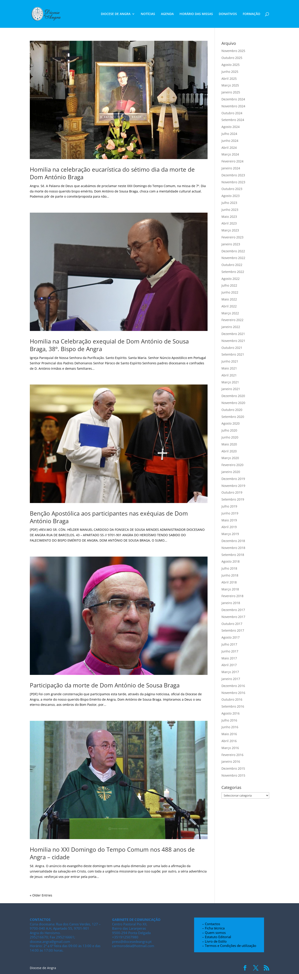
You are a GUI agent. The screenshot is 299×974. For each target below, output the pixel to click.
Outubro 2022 (231, 265)
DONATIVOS (228, 14)
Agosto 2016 (230, 713)
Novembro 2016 (233, 693)
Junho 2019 (229, 513)
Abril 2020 (229, 451)
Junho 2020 (229, 437)
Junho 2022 (229, 292)
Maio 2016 (229, 734)
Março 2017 (230, 672)
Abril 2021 (229, 375)
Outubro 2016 (231, 699)
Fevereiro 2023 (232, 237)
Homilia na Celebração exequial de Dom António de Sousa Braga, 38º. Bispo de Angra (109, 345)
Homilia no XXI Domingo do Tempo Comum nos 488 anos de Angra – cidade (112, 853)
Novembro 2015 (233, 775)
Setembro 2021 (232, 354)
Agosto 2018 (230, 561)
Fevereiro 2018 (232, 596)
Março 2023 (230, 230)
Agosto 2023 (230, 196)
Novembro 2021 (233, 341)
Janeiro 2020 (230, 472)
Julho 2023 (229, 203)
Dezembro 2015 (233, 768)
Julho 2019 (229, 506)
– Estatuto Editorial (216, 937)
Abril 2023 (229, 223)
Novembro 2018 (233, 548)
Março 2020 (230, 458)
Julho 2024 (229, 134)
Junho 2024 (229, 140)
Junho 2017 (229, 651)
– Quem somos (214, 932)
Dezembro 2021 (233, 334)
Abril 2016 (229, 741)
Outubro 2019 (231, 492)
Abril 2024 (229, 147)
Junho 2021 (229, 361)
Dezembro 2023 (233, 175)
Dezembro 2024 (233, 99)
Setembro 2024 (232, 120)
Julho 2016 (229, 720)
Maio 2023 (229, 216)
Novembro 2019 (233, 486)
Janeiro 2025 (230, 92)
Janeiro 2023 (230, 244)
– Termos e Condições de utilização (229, 945)
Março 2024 (230, 154)
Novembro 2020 (233, 403)
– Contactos (211, 924)
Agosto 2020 (230, 423)
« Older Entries (41, 895)
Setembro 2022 (232, 272)
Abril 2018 (229, 582)
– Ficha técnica (213, 928)
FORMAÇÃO (251, 14)
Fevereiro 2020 (232, 465)
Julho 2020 (229, 430)
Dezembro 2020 (233, 396)
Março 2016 (230, 748)
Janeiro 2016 (230, 761)
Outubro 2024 (231, 113)
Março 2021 (230, 382)
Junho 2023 (229, 209)
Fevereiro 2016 (232, 755)
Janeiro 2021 (230, 389)
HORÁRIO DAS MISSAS (196, 14)
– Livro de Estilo (214, 941)
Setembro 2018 (232, 555)
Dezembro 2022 (233, 251)
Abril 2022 (229, 306)
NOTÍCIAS (148, 14)
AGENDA (167, 14)
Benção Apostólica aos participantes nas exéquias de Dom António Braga (109, 517)
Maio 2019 (229, 520)
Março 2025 (230, 85)
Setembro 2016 (232, 706)
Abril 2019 (229, 527)
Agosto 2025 (230, 65)
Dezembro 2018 (233, 541)
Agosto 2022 (230, 278)
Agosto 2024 (230, 127)
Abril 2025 (229, 78)
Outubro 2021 (231, 348)
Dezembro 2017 (233, 610)
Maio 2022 (229, 299)
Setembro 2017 (232, 630)
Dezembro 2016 (233, 686)
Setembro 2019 (232, 499)
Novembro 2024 (233, 106)
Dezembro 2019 (233, 479)
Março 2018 (230, 589)
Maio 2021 (229, 368)
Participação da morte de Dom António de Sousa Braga (105, 685)
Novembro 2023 (233, 182)
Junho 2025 (229, 71)
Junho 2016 (229, 727)
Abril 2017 (229, 665)
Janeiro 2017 (230, 679)
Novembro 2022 (233, 258)
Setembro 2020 (232, 417)
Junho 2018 (229, 575)
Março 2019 (230, 534)
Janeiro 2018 (230, 603)
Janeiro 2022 (230, 327)
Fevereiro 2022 (232, 320)
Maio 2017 (229, 658)
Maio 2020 (229, 444)
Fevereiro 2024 (232, 161)
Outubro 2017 (231, 624)
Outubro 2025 (231, 58)
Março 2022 (230, 313)
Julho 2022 (229, 285)
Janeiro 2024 (230, 168)
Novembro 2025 (233, 51)
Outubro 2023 (231, 189)
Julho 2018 (229, 568)
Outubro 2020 (231, 410)
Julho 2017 (229, 644)
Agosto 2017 (230, 637)
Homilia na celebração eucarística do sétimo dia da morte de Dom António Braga (112, 173)
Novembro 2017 (233, 617)
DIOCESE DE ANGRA (115, 14)
